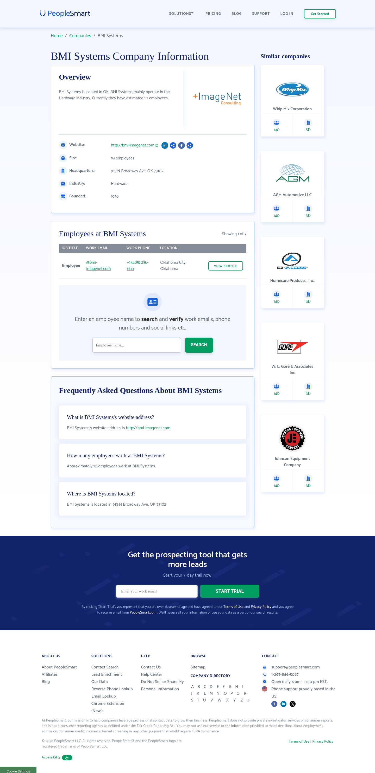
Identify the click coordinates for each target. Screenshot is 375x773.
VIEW (226, 266)
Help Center (151, 674)
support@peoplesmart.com (291, 667)
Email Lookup (103, 696)
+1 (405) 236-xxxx (138, 265)
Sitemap (198, 667)
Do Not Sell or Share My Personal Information (162, 685)
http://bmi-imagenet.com (132, 145)
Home (57, 36)
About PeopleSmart (59, 667)
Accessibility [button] (57, 758)
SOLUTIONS (181, 14)
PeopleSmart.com (143, 613)
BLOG (237, 14)
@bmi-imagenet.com (98, 265)
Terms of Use (233, 607)
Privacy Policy (261, 607)
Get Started (320, 14)
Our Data (99, 681)
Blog (46, 681)
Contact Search (105, 667)
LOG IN (287, 14)
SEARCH (199, 344)
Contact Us (151, 667)
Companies (80, 36)
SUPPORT (261, 14)
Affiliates (50, 674)
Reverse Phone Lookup (112, 689)
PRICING (213, 14)
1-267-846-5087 (280, 674)
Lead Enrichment (106, 674)
